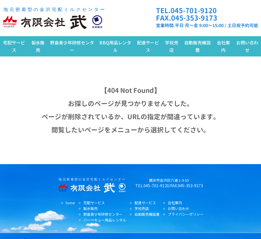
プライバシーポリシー (186, 214)
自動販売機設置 (197, 46)
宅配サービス (14, 46)
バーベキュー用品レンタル (104, 220)
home (70, 202)
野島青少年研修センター (72, 46)
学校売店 (171, 46)
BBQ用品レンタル (115, 46)
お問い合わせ (247, 46)
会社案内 (223, 46)
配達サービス (148, 46)
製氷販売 (38, 46)
